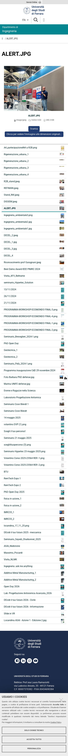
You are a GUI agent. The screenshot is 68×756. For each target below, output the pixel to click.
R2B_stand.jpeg (34, 181)
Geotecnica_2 (34, 356)
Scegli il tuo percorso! (34, 432)
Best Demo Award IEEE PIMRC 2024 (34, 269)
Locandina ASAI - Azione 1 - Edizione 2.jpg (34, 621)
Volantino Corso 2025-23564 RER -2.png (34, 465)
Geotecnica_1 (34, 350)
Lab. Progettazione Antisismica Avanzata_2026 (34, 594)
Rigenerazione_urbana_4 (34, 174)
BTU (34, 471)
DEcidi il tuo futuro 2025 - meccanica (34, 533)
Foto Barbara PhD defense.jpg (34, 377)
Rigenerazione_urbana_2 (34, 160)
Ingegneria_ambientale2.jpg (34, 222)
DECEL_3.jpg (34, 248)
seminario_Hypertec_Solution (34, 283)
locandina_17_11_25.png (34, 526)
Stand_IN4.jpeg (34, 195)
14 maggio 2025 (34, 418)
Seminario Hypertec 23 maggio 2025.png (34, 452)
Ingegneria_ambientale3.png (34, 216)
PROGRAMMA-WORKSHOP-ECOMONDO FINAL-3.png (34, 310)
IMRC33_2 (34, 519)
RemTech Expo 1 (34, 478)
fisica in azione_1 (34, 498)
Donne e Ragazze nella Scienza (34, 390)
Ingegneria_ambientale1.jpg (34, 228)
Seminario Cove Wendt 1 (34, 404)
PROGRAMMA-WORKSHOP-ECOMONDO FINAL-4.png (34, 317)
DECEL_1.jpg (34, 241)
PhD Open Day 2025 (34, 492)
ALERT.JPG (34, 115)
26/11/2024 (34, 297)
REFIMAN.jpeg (34, 188)
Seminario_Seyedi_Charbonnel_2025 (34, 540)
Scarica (34, 128)
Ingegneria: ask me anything (34, 567)
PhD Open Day (34, 344)
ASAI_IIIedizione (34, 546)
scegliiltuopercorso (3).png (34, 445)
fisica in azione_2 (34, 505)
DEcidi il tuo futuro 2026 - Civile (34, 600)
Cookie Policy (55, 722)
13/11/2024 (34, 290)
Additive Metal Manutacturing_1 (34, 573)
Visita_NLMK (34, 559)
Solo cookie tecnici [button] (34, 730)
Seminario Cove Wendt (34, 410)
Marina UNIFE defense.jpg (34, 384)
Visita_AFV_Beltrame (34, 276)
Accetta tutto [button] (34, 739)
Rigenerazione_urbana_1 (34, 154)
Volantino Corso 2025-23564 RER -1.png (34, 458)
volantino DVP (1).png (34, 425)
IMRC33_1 (34, 512)
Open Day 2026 (34, 587)
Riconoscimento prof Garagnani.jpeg (34, 262)
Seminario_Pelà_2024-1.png (34, 364)
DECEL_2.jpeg (34, 235)
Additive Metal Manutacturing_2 (34, 580)
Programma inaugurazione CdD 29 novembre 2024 (34, 371)
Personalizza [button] (34, 748)
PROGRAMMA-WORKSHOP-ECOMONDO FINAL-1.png (34, 324)
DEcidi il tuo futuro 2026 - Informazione (34, 607)
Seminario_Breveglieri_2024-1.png (34, 337)
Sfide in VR (34, 614)
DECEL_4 (34, 255)
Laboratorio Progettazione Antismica (34, 398)
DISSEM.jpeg (34, 201)
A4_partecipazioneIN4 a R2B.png (34, 148)
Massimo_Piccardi (34, 553)
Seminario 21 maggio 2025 (34, 438)
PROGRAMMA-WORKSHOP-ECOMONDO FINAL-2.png (34, 330)
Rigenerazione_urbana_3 (34, 167)
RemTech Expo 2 (34, 485)
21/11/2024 (34, 303)
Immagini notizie (3, 39)
